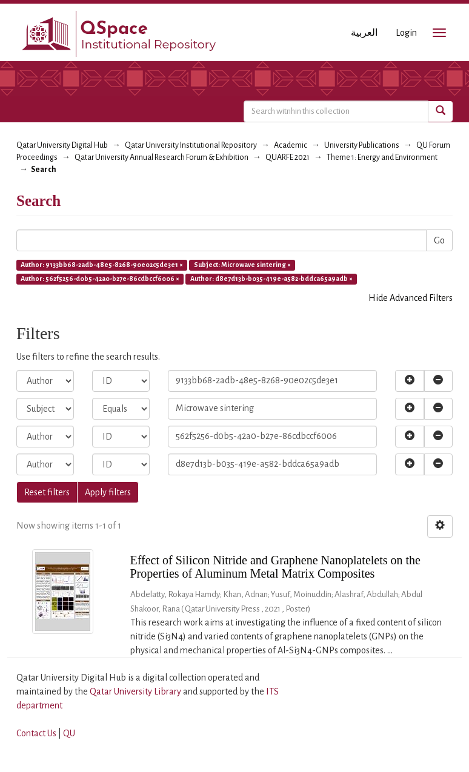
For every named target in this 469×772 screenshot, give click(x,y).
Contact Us (36, 733)
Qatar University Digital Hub (62, 145)
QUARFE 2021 (287, 157)
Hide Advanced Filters (410, 298)
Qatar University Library (136, 691)
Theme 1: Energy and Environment (382, 157)
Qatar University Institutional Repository (191, 145)
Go (439, 240)
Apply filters (108, 492)
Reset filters (47, 492)
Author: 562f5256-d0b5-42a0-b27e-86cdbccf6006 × (100, 278)
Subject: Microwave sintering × (242, 264)
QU (69, 733)
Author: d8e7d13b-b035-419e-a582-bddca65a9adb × (271, 278)
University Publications (361, 145)
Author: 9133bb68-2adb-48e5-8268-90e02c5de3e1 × (102, 264)
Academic (290, 145)
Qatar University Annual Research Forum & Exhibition (161, 157)
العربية (364, 33)
